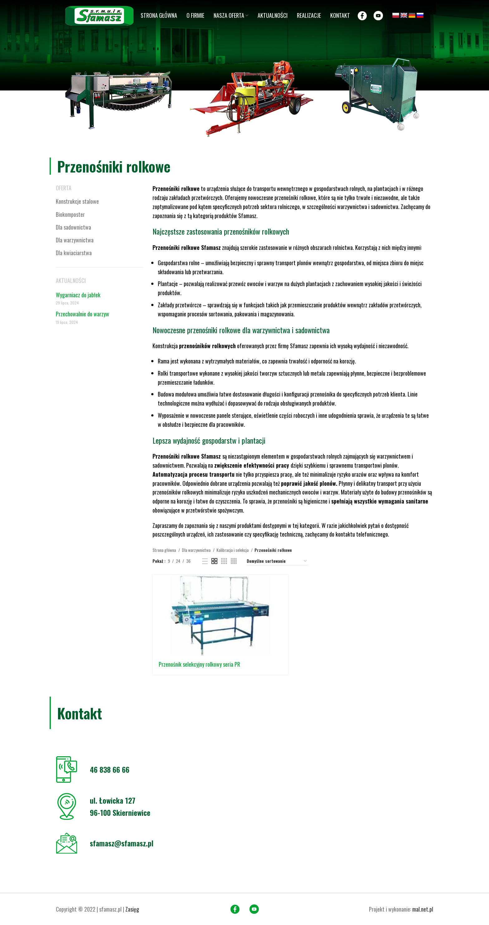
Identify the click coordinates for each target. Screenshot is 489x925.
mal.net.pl (422, 909)
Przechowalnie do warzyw (82, 314)
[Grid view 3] (224, 561)
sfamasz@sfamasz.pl (121, 843)
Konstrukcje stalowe (77, 201)
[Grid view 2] (214, 561)
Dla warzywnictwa (75, 240)
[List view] (205, 561)
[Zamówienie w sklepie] (277, 561)
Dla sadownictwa (73, 227)
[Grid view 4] (234, 561)
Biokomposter (70, 214)
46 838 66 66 (109, 769)
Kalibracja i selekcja (232, 550)
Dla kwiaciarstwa (74, 253)
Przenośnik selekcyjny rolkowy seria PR (199, 664)
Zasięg (132, 909)
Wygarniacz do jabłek (78, 295)
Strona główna (165, 550)
